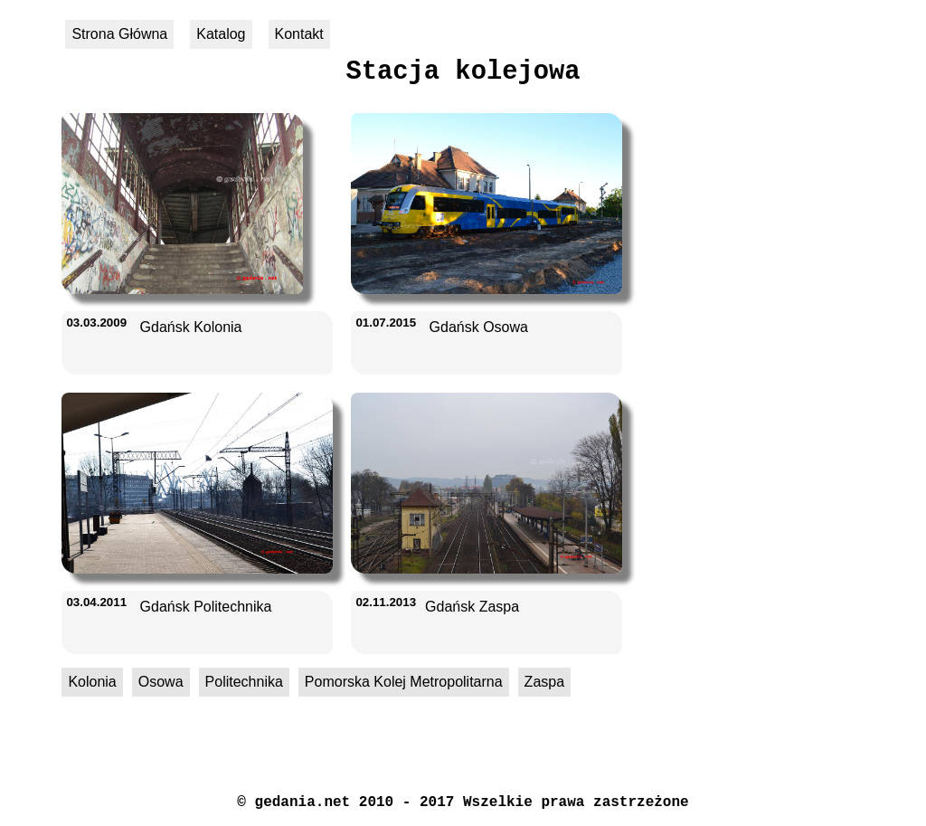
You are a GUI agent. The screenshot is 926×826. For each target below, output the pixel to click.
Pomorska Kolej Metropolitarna (404, 681)
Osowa (161, 681)
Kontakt (299, 34)
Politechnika (244, 681)
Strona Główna (119, 34)
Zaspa (544, 681)
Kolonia (92, 681)
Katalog (220, 34)
